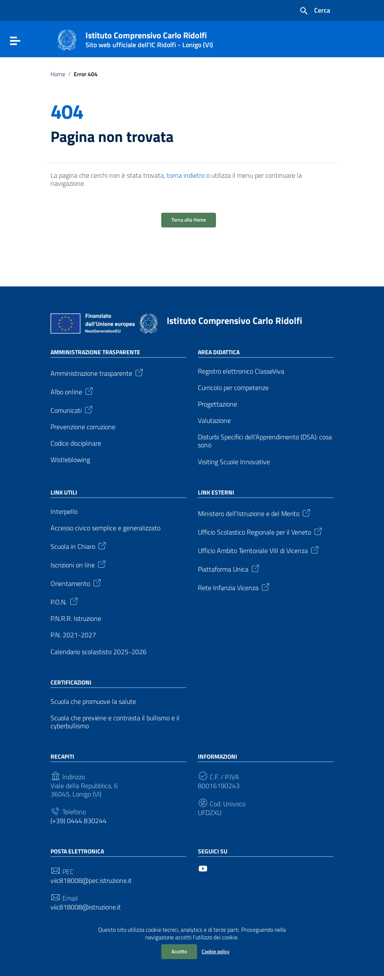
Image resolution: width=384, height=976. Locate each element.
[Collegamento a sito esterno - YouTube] (203, 868)
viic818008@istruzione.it (86, 907)
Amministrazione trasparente (97, 372)
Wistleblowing (70, 460)
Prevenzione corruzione (83, 427)
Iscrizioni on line (79, 564)
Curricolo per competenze (233, 388)
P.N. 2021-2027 (73, 635)
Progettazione (217, 404)
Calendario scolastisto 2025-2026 (99, 652)
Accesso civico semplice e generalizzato (105, 528)
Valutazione (214, 421)
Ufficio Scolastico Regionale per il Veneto (260, 531)
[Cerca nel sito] (314, 11)
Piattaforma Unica (229, 568)
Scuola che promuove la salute (93, 702)
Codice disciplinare (76, 443)
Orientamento (76, 583)
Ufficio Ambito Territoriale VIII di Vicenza (259, 550)
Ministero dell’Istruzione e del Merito (255, 513)
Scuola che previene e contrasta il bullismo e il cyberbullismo (115, 722)
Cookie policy (215, 951)
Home (58, 74)
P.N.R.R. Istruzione (76, 619)
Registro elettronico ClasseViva (241, 371)
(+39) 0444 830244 (79, 821)
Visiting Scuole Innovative (234, 462)
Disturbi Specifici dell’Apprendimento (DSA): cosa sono (265, 441)
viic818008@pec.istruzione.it (91, 881)
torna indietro (186, 175)
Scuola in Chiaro (79, 545)
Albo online (72, 391)
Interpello (64, 512)
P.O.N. (65, 601)
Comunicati (72, 409)
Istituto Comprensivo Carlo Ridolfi (149, 38)
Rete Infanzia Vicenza (234, 587)
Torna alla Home (188, 220)
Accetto (179, 951)
